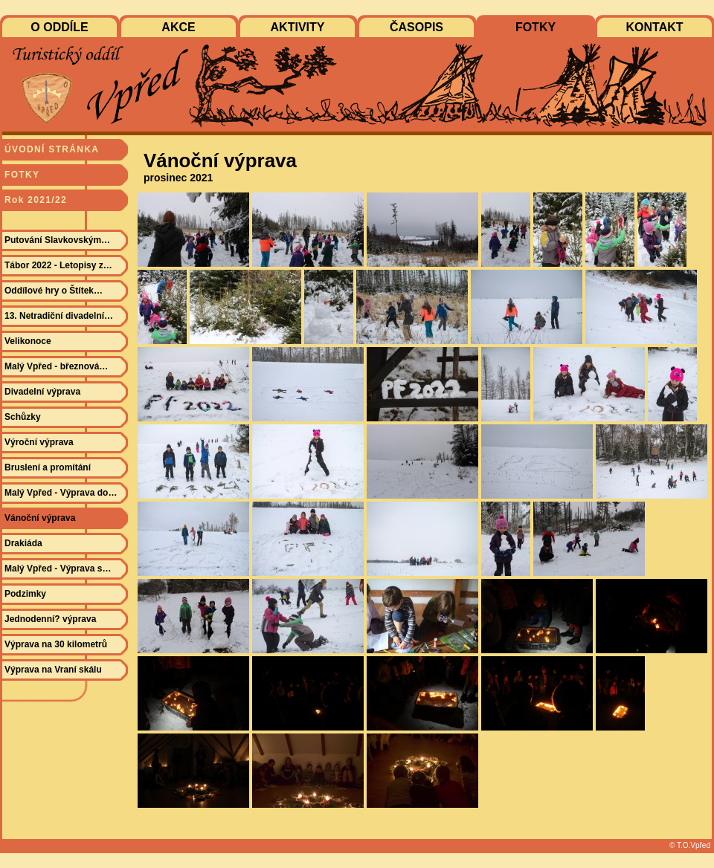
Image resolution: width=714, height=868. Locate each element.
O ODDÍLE (59, 27)
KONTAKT (654, 27)
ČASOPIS (416, 27)
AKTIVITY (298, 27)
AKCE (178, 27)
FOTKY (535, 27)
